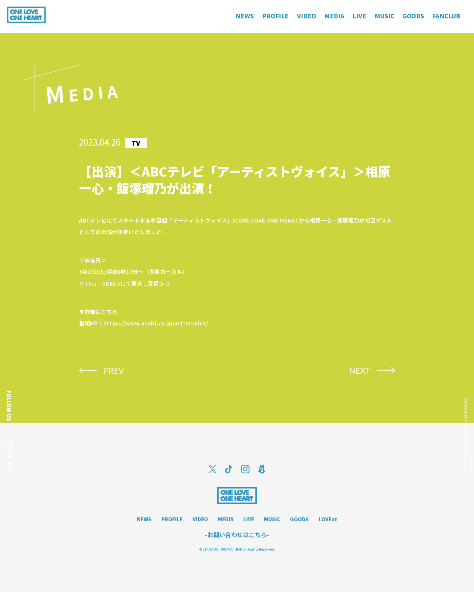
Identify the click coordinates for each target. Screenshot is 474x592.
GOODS (299, 519)
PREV (114, 370)
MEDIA (225, 519)
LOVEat (328, 519)
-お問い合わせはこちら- (237, 534)
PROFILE (172, 519)
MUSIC (272, 519)
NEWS (144, 519)
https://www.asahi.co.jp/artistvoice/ (155, 323)
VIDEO (200, 519)
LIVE (248, 519)
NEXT (359, 370)
